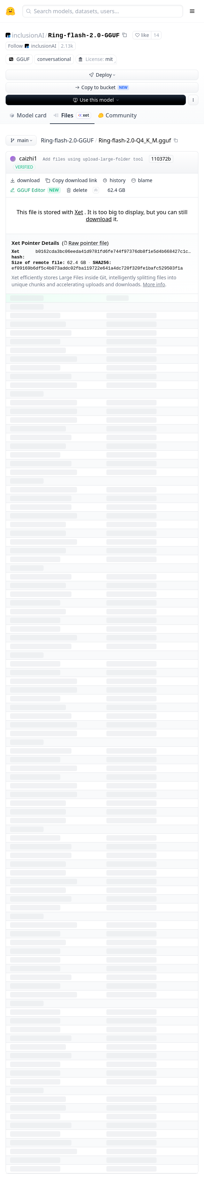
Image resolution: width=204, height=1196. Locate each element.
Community (117, 115)
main (21, 140)
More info (154, 284)
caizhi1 (28, 158)
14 (156, 35)
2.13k (67, 45)
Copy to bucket (102, 87)
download (99, 219)
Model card (27, 115)
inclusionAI (28, 35)
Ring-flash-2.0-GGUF (84, 35)
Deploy (103, 74)
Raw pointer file (85, 243)
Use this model (96, 99)
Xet (79, 212)
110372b (161, 158)
